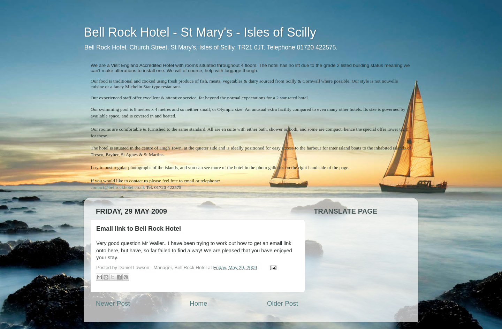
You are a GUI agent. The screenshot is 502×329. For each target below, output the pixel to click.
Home (198, 303)
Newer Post (113, 303)
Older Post (282, 303)
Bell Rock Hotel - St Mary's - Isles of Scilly (200, 32)
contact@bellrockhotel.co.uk (118, 187)
